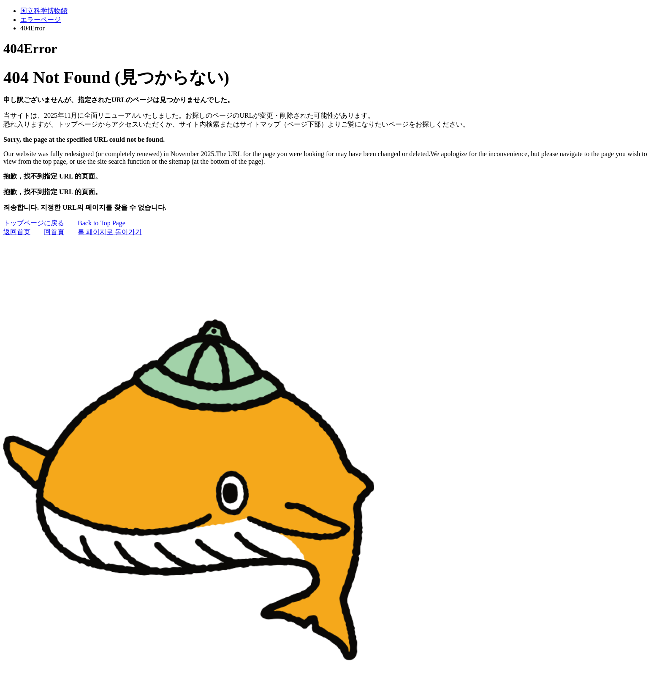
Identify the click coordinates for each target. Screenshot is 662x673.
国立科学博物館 (44, 10)
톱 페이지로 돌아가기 (110, 231)
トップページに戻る (33, 223)
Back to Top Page (101, 223)
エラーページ (40, 19)
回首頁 (54, 231)
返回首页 (16, 231)
